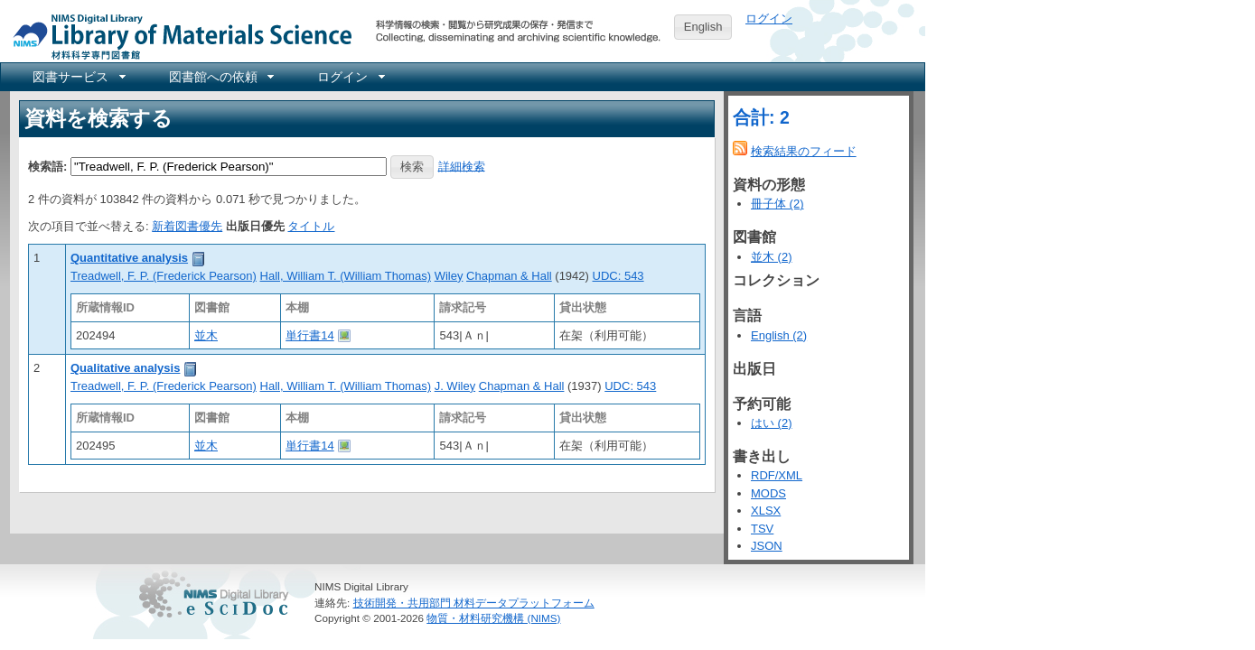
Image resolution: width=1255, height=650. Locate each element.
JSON (766, 545)
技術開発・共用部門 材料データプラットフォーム (474, 602)
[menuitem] (77, 76)
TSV (762, 528)
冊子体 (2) (777, 203)
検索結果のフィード (804, 151)
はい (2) (771, 423)
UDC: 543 (618, 276)
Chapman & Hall (509, 276)
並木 (206, 335)
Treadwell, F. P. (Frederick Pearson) (163, 276)
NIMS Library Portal (177, 36)
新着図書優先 (187, 226)
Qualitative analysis (125, 368)
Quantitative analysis (129, 258)
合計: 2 (761, 117)
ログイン (768, 18)
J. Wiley (455, 386)
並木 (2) (771, 257)
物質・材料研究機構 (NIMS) (493, 618)
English (703, 26)
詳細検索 (461, 165)
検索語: (47, 165)
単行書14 (309, 335)
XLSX (766, 510)
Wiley (449, 276)
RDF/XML (776, 475)
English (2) (779, 335)
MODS (768, 493)
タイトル (310, 226)
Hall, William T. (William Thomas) (345, 276)
